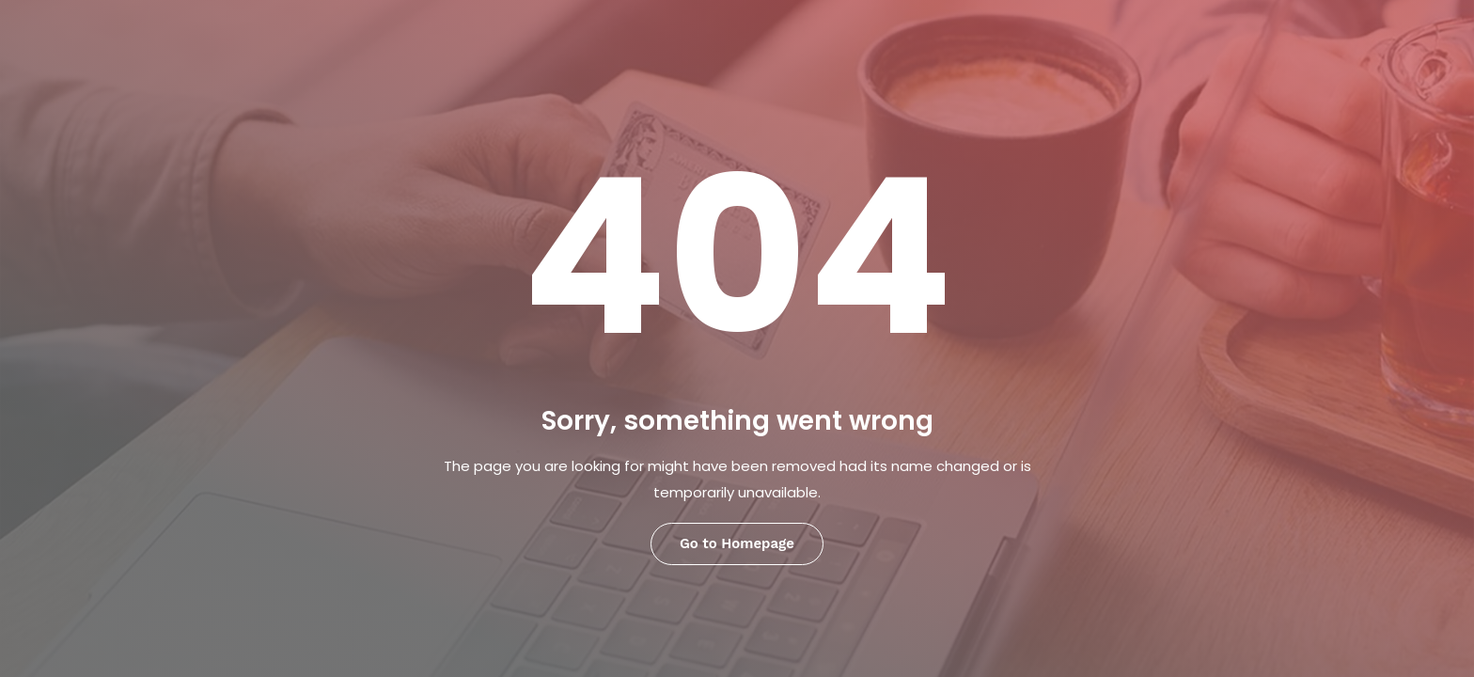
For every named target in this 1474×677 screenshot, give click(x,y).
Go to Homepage (737, 543)
